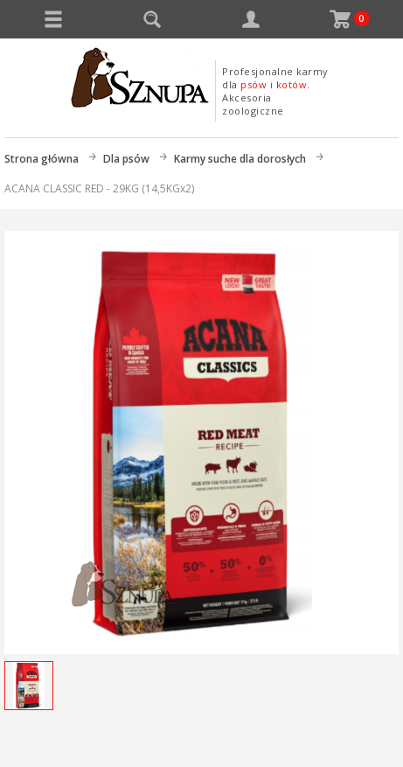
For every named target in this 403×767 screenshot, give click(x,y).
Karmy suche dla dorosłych (240, 158)
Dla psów (126, 158)
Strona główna (41, 158)
